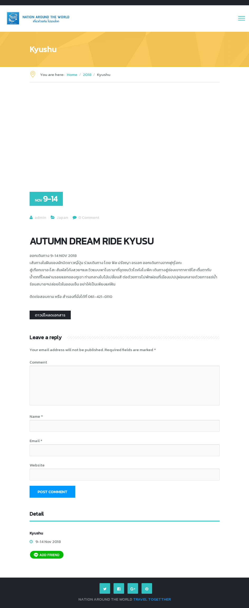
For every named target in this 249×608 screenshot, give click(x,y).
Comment (38, 362)
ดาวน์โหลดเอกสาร (50, 315)
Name (36, 416)
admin (40, 217)
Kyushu (36, 533)
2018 (87, 74)
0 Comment (88, 217)
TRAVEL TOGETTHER (152, 599)
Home (72, 74)
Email (36, 441)
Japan (62, 217)
